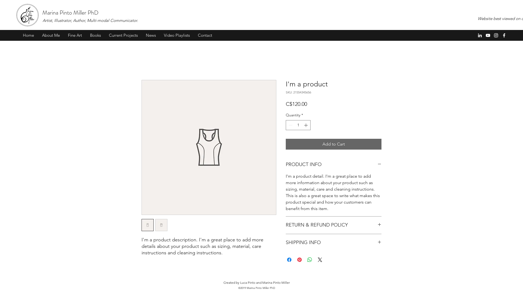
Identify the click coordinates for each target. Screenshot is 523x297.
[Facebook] (504, 35)
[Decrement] (290, 125)
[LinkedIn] (480, 35)
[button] (75, 35)
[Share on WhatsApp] (310, 259)
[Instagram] (496, 35)
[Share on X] (320, 259)
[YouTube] (488, 35)
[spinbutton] (298, 125)
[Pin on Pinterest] (299, 259)
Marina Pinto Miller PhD (70, 12)
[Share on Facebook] (289, 259)
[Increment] (306, 125)
